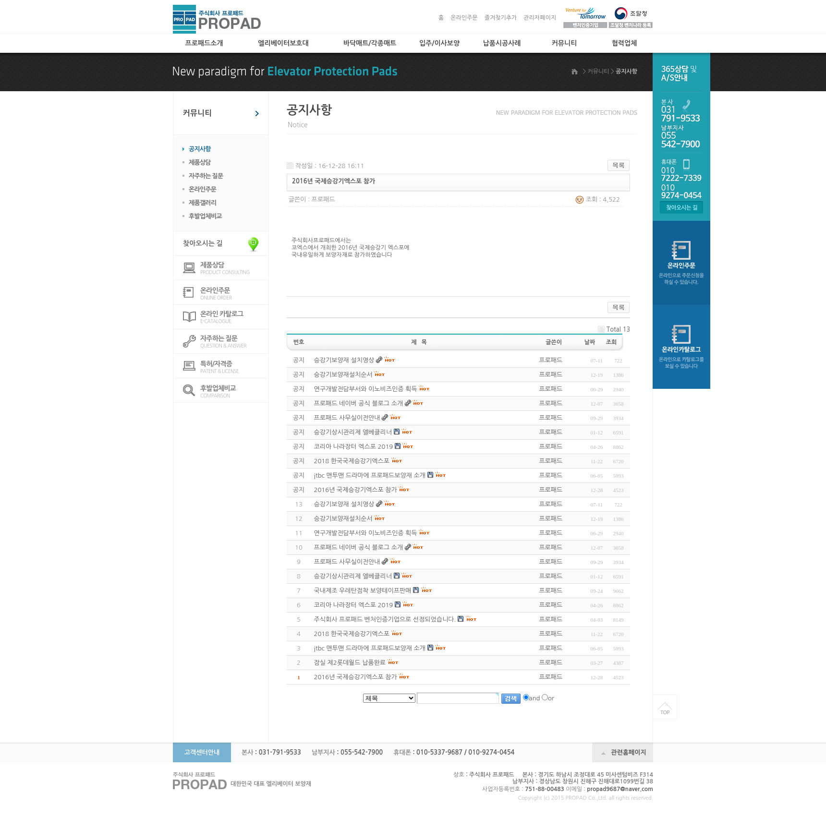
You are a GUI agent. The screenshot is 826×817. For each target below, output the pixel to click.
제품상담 (200, 162)
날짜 (589, 342)
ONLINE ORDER (234, 293)
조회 (611, 342)
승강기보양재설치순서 (343, 519)
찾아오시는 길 (203, 243)
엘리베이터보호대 (283, 43)
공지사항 (200, 149)
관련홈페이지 (628, 752)
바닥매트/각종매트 (370, 43)
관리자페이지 (539, 18)
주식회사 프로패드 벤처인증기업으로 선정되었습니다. (385, 619)
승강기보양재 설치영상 (344, 504)
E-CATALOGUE (234, 317)
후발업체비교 (205, 216)
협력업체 (624, 43)
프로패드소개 (204, 43)
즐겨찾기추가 (501, 18)
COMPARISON (234, 391)
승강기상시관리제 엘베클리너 (353, 576)
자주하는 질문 (206, 176)
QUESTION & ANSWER (234, 341)
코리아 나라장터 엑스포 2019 (353, 605)
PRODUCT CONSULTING (234, 268)
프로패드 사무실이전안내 (347, 562)
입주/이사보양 (439, 43)
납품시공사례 (502, 43)
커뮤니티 (564, 43)
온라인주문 (463, 18)
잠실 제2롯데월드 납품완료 (350, 663)
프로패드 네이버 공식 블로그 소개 (358, 547)
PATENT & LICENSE (234, 366)
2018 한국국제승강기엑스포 (351, 634)
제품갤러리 (202, 203)
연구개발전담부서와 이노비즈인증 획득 (365, 533)
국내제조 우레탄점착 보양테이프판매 (363, 591)
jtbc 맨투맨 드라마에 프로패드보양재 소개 (369, 648)
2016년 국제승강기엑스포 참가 (355, 677)
